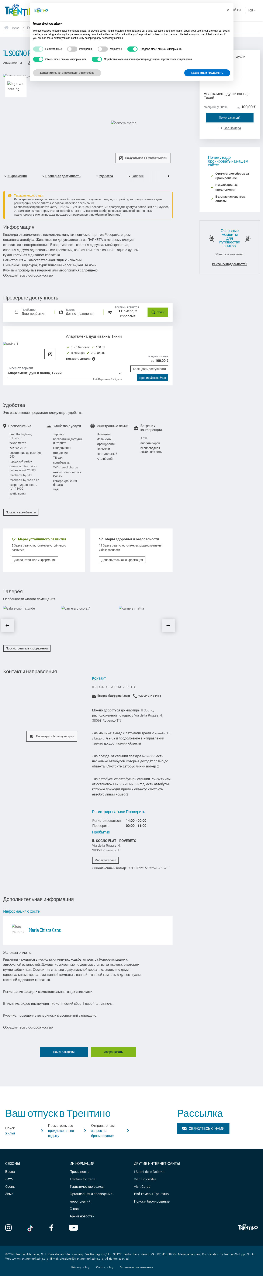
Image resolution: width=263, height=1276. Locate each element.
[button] (228, 10)
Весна (10, 1172)
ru (252, 10)
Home (12, 28)
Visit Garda (142, 1187)
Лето (9, 1179)
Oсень (10, 1187)
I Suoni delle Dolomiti (149, 1172)
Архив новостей (82, 1216)
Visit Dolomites (145, 1179)
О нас (74, 1209)
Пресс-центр (79, 1172)
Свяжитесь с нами (203, 1129)
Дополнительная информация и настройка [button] (67, 72)
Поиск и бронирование (152, 1201)
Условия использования (136, 1267)
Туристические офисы (87, 1187)
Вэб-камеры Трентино (151, 1194)
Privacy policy (80, 1267)
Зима (9, 1194)
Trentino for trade (82, 1179)
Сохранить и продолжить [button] (207, 72)
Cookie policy (104, 1267)
